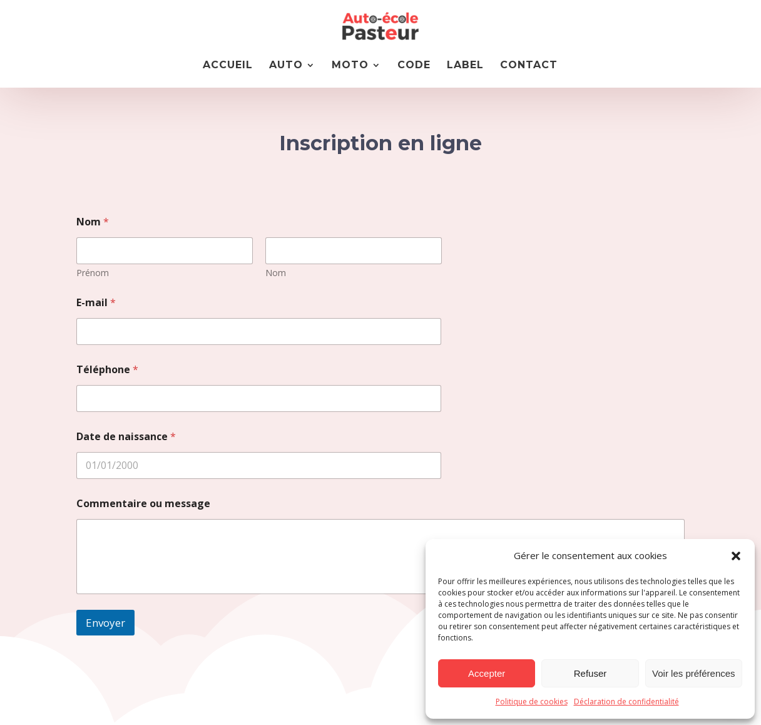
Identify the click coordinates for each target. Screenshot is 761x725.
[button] (736, 556)
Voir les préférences (693, 673)
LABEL (465, 66)
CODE (414, 66)
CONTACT (529, 66)
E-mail (96, 303)
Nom (275, 272)
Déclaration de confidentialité (626, 701)
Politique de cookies (532, 701)
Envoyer (105, 622)
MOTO (350, 66)
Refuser (590, 673)
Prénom (92, 272)
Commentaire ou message (143, 504)
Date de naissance (126, 437)
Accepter (486, 673)
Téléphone (107, 370)
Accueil (228, 66)
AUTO (286, 66)
